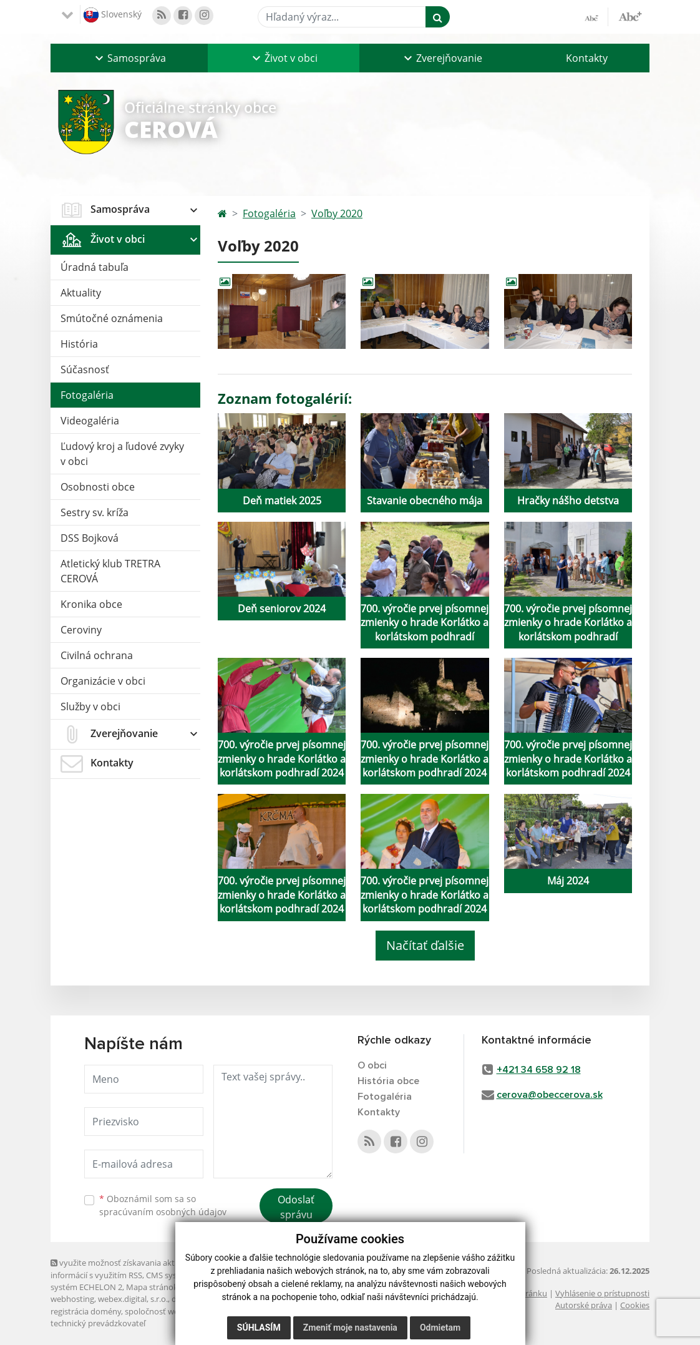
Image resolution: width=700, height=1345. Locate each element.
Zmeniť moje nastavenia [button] (350, 1333)
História (79, 344)
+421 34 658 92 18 (539, 1070)
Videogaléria (90, 421)
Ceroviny (81, 630)
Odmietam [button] (440, 1333)
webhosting (72, 1298)
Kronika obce (91, 604)
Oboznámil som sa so (162, 1205)
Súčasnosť (85, 369)
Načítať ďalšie (425, 945)
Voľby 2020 (336, 213)
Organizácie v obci (103, 681)
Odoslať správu (296, 1207)
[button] (129, 58)
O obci (372, 1065)
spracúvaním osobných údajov (162, 1212)
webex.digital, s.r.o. (133, 1298)
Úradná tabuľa (95, 267)
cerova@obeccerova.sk (550, 1095)
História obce (388, 1081)
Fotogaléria (87, 395)
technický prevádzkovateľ (98, 1323)
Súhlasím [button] (259, 1333)
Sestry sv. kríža (95, 512)
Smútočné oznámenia (112, 318)
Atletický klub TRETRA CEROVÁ (110, 571)
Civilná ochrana (97, 655)
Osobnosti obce (98, 487)
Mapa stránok (152, 1287)
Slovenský (113, 14)
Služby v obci (90, 706)
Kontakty (587, 58)
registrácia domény (86, 1311)
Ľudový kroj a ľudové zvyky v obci (122, 453)
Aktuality (81, 293)
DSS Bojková (90, 538)
